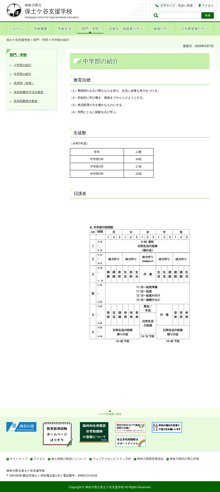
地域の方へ (161, 28)
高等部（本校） (24, 83)
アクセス (208, 5)
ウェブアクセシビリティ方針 (112, 458)
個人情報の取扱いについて (69, 458)
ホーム (17, 28)
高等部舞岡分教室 (25, 101)
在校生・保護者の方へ (126, 28)
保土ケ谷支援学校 (18, 40)
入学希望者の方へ (194, 28)
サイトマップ (19, 458)
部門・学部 (90, 28)
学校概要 (40, 28)
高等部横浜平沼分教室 (28, 92)
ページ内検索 (156, 15)
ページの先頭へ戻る (110, 414)
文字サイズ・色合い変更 (176, 5)
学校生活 (64, 28)
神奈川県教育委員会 (150, 458)
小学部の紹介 (23, 65)
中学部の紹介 (23, 74)
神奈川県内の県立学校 (184, 458)
